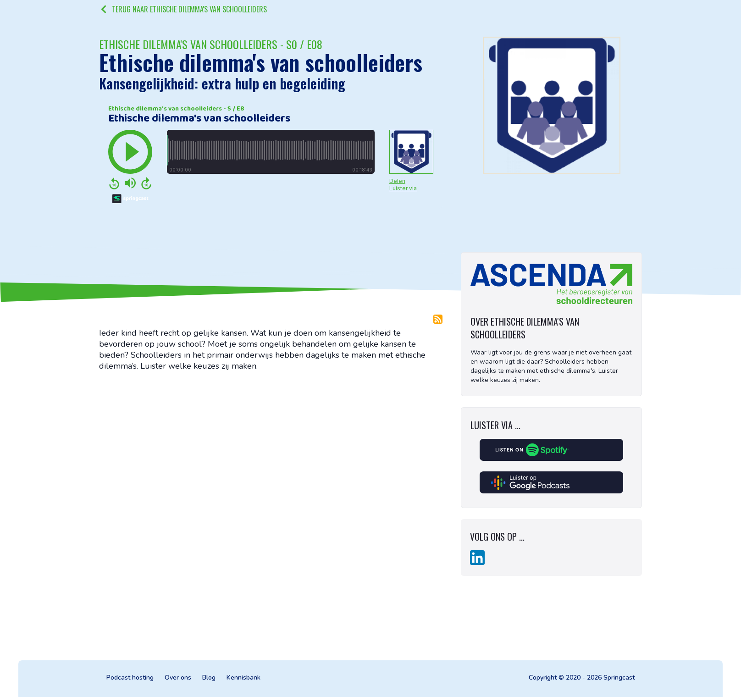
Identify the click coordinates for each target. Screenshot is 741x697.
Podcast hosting (130, 677)
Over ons (178, 677)
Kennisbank (243, 677)
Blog (209, 677)
